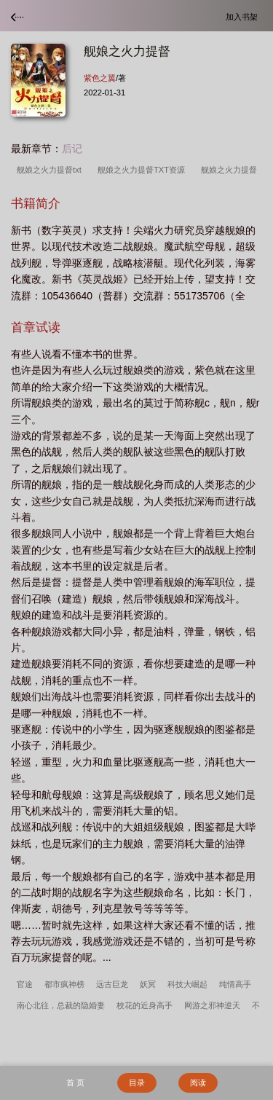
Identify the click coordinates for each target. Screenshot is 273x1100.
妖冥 (148, 984)
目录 (137, 1082)
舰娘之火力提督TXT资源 (143, 169)
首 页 (75, 1082)
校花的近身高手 (144, 1005)
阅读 (198, 1082)
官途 (25, 984)
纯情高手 (235, 984)
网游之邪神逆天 (212, 1005)
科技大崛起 (187, 984)
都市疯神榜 (64, 984)
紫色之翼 (100, 78)
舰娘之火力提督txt (51, 169)
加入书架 (244, 16)
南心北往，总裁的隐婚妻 (61, 1005)
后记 (72, 148)
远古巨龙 (112, 984)
